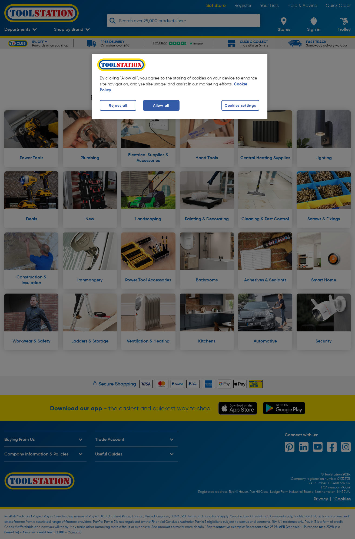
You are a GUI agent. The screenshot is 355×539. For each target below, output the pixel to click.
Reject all (118, 105)
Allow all (161, 105)
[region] (179, 86)
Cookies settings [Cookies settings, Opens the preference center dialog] (240, 105)
